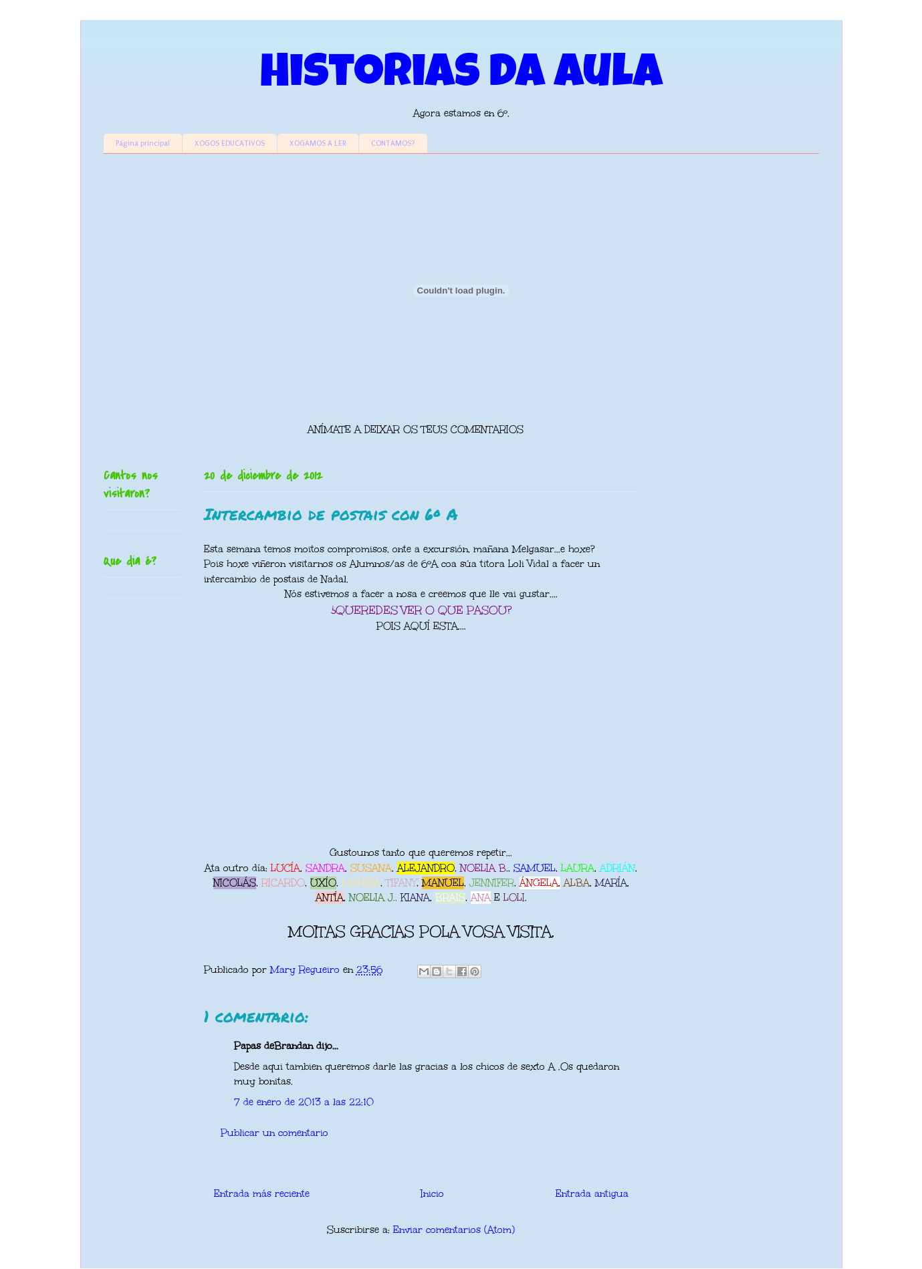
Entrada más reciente (262, 1193)
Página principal (143, 143)
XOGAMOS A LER (318, 143)
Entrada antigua (592, 1193)
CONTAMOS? (393, 143)
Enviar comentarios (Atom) (454, 1230)
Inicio (432, 1193)
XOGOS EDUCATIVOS (230, 143)
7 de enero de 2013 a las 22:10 (304, 1102)
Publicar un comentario (274, 1133)
